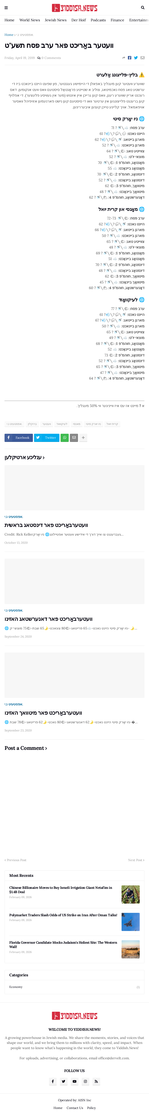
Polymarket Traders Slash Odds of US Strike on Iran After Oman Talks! (63, 915)
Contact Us (75, 1108)
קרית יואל (112, 424)
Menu (6, 8)
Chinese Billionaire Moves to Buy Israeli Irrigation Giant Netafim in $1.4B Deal (60, 889)
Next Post (135, 860)
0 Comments (51, 58)
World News (30, 20)
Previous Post (16, 860)
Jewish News (55, 20)
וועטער (46, 424)
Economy (74, 987)
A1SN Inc (84, 1100)
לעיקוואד (61, 424)
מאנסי (76, 424)
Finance (117, 20)
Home (10, 20)
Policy (91, 1108)
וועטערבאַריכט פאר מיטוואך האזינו (43, 712)
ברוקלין (32, 424)
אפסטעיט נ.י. (25, 35)
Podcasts (98, 20)
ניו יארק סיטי (93, 424)
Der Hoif (78, 20)
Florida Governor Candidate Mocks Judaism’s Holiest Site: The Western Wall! (63, 944)
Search (143, 8)
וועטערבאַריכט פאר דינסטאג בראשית (46, 525)
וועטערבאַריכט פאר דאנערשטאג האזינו (49, 618)
